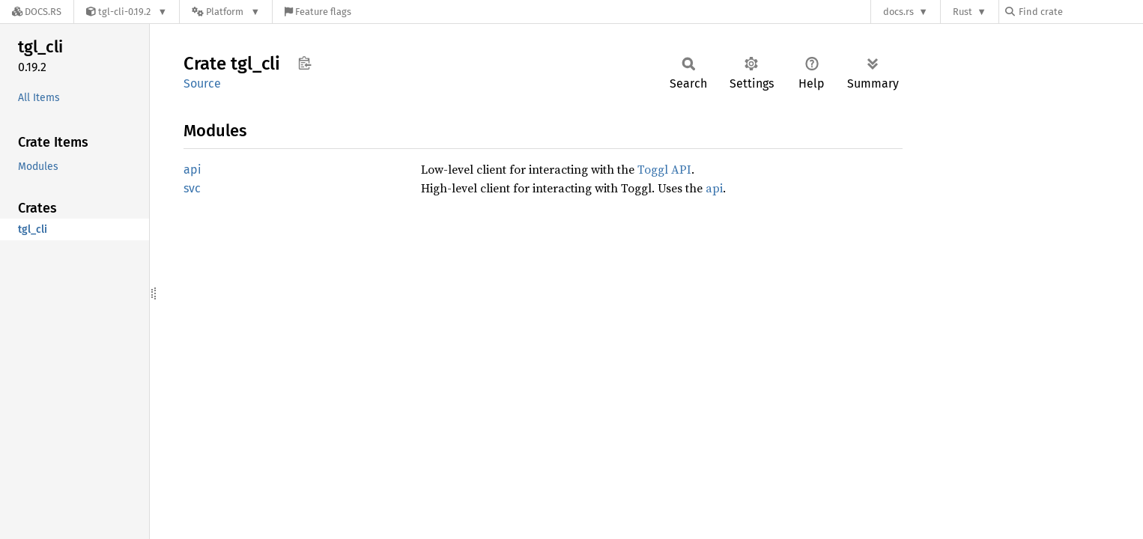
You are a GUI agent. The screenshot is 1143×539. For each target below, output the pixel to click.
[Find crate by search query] (1080, 11)
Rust (962, 11)
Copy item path (304, 63)
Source (202, 83)
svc (192, 188)
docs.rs (898, 11)
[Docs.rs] (36, 11)
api (192, 169)
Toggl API (664, 169)
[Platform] (226, 11)
